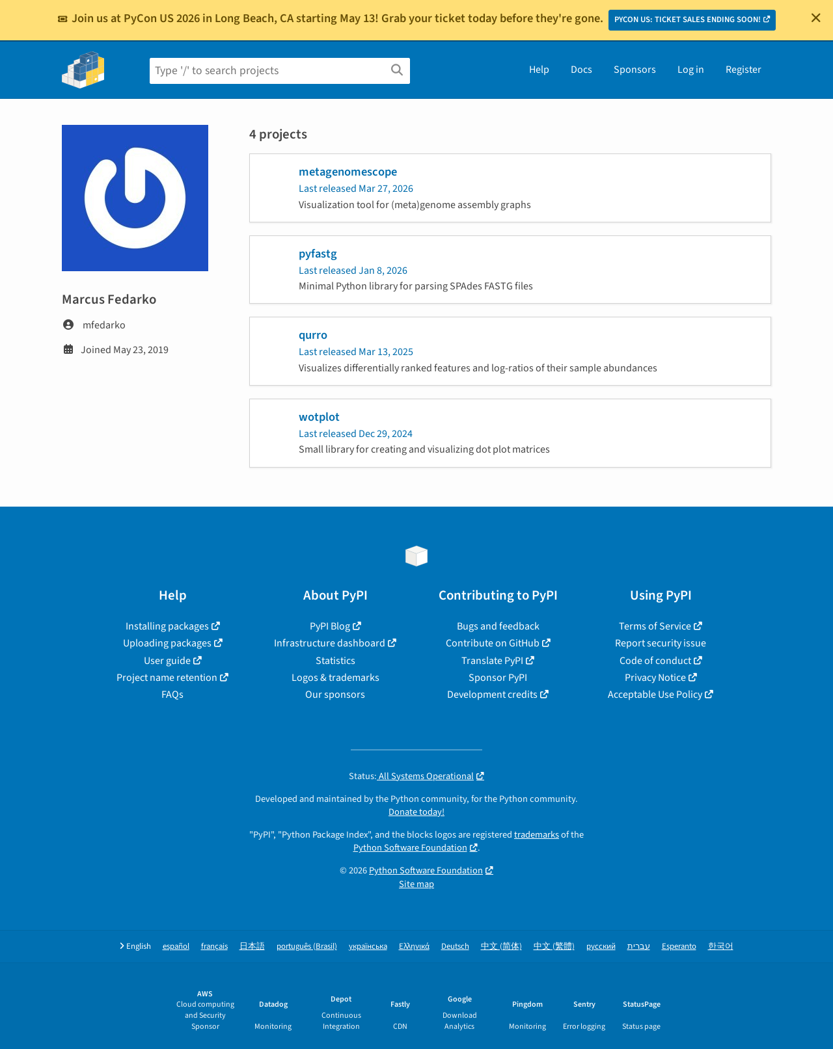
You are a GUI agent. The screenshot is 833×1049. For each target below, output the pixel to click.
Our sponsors (335, 694)
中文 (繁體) (554, 946)
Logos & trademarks (335, 678)
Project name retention (166, 678)
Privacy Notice (655, 678)
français (214, 946)
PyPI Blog (330, 626)
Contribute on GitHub (492, 643)
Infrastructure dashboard (329, 643)
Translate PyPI (492, 661)
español (176, 946)
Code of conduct (655, 661)
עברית (638, 946)
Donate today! (416, 812)
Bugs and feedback (498, 626)
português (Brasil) (307, 946)
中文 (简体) (501, 946)
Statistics (335, 661)
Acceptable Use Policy (655, 694)
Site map (416, 884)
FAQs (172, 694)
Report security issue (660, 643)
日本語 (252, 946)
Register (743, 69)
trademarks (536, 835)
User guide (167, 661)
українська (368, 946)
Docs (581, 69)
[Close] (816, 17)
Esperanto (679, 946)
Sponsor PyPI (498, 678)
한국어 (720, 946)
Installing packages (167, 626)
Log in (690, 69)
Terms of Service (655, 626)
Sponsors (635, 69)
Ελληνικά (414, 946)
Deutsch (455, 946)
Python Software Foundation (410, 848)
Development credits (492, 694)
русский (601, 946)
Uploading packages (167, 643)
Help (539, 69)
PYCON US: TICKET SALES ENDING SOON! (687, 19)
